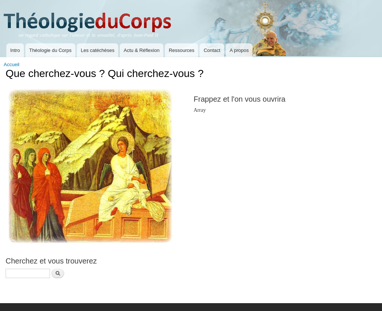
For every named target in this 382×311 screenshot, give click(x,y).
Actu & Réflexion (142, 50)
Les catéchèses (97, 50)
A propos (238, 50)
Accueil (11, 64)
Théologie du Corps (50, 50)
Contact (212, 50)
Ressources (181, 50)
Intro (15, 50)
